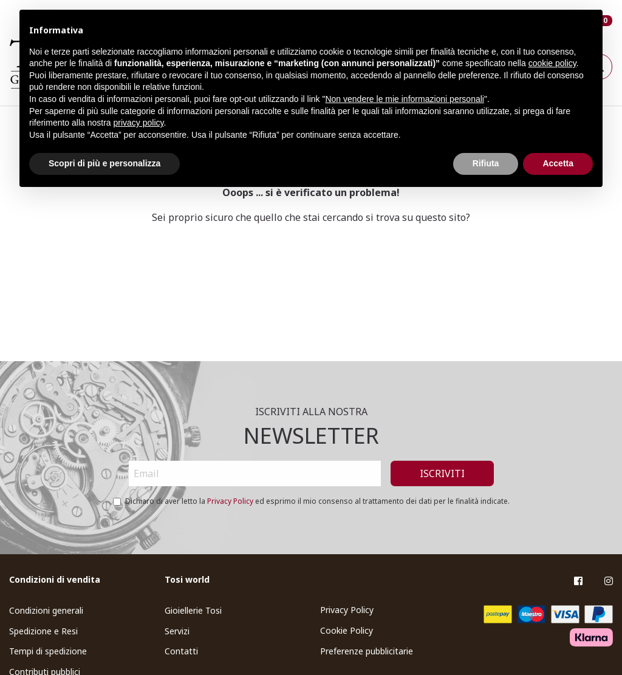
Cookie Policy (346, 630)
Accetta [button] (557, 163)
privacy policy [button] (139, 122)
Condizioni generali (46, 610)
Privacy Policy (230, 501)
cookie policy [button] (552, 63)
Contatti (181, 651)
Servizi (177, 631)
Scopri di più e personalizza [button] (104, 163)
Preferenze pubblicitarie (366, 651)
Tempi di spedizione (48, 651)
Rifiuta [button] (486, 163)
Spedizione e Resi (43, 631)
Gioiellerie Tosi (193, 610)
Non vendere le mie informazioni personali (404, 99)
